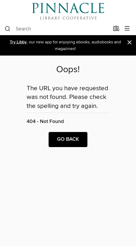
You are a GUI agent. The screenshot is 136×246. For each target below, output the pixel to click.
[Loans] (116, 29)
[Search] (7, 29)
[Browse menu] (127, 28)
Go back (68, 139)
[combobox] (57, 28)
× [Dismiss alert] (129, 42)
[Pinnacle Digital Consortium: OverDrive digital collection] (68, 11)
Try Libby (18, 42)
